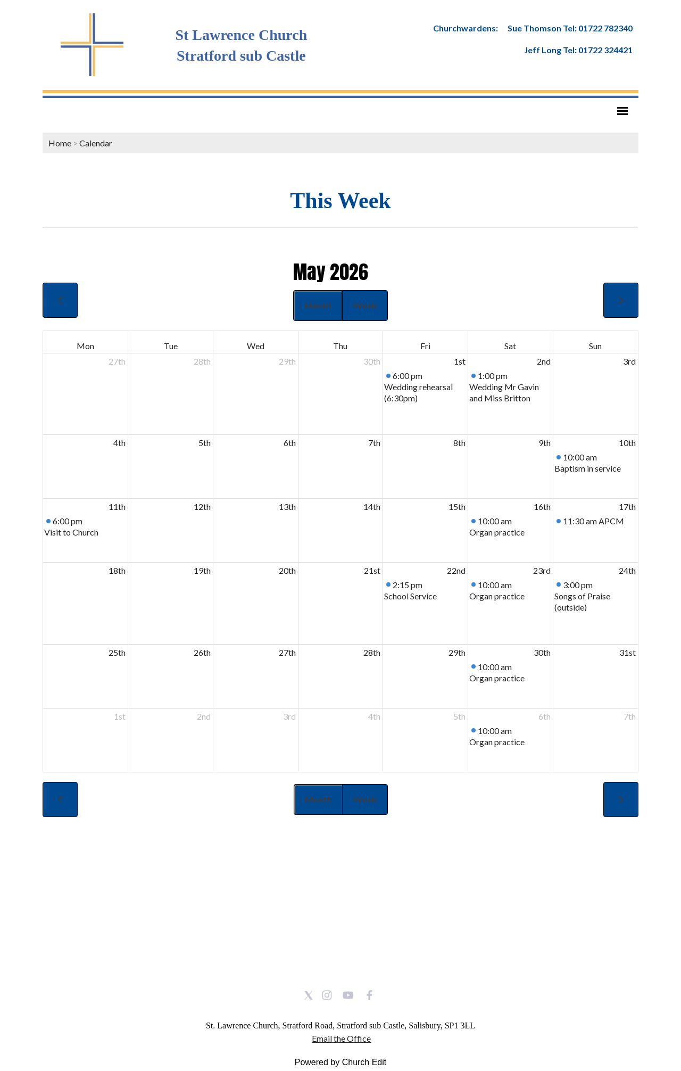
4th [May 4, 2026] (119, 443)
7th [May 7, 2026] (374, 443)
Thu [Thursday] (340, 346)
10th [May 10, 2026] (627, 443)
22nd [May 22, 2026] (456, 570)
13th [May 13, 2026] (287, 506)
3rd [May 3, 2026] (629, 361)
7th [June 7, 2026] (630, 716)
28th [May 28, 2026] (371, 652)
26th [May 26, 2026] (202, 652)
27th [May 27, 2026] (287, 652)
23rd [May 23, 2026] (542, 570)
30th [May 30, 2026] (542, 652)
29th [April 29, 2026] (287, 361)
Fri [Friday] (425, 346)
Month (317, 305)
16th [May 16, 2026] (542, 506)
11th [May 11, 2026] (117, 506)
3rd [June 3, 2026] (289, 716)
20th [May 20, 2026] (287, 570)
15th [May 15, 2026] (457, 506)
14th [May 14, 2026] (371, 506)
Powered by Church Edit (341, 1062)
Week (365, 305)
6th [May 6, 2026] (290, 443)
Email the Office (341, 1038)
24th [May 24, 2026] (627, 570)
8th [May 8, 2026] (459, 443)
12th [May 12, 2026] (202, 506)
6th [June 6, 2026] (544, 716)
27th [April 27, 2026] (117, 361)
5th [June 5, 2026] (459, 716)
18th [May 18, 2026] (117, 570)
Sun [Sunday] (595, 346)
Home (59, 143)
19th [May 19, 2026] (202, 570)
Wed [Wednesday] (255, 346)
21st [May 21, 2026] (372, 570)
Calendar (95, 143)
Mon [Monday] (85, 346)
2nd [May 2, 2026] (544, 361)
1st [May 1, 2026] (460, 361)
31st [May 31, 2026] (627, 652)
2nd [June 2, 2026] (204, 716)
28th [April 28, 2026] (202, 361)
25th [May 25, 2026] (117, 652)
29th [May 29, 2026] (457, 652)
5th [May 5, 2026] (204, 443)
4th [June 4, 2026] (374, 716)
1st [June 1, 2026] (120, 716)
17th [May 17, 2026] (627, 506)
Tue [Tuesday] (171, 346)
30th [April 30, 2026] (371, 361)
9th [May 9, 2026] (544, 443)
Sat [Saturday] (510, 346)
